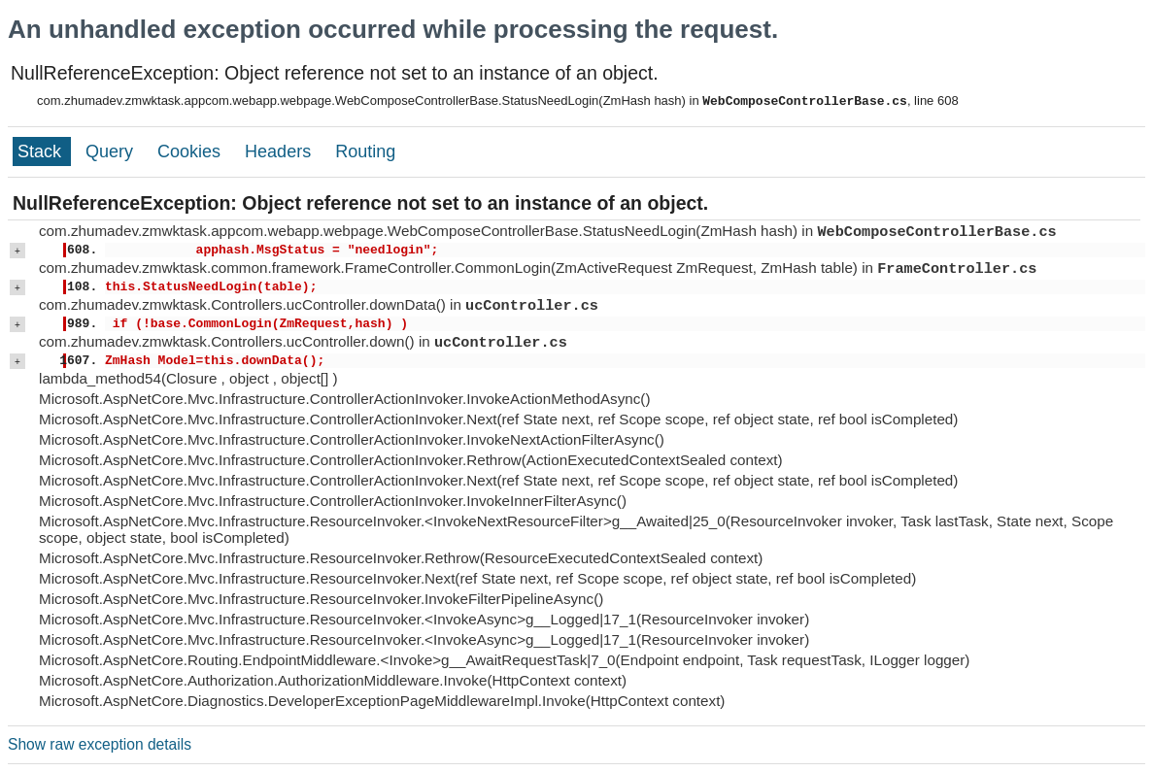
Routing (365, 151)
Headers (280, 151)
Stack (41, 151)
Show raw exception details (99, 744)
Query (111, 151)
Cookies (191, 151)
